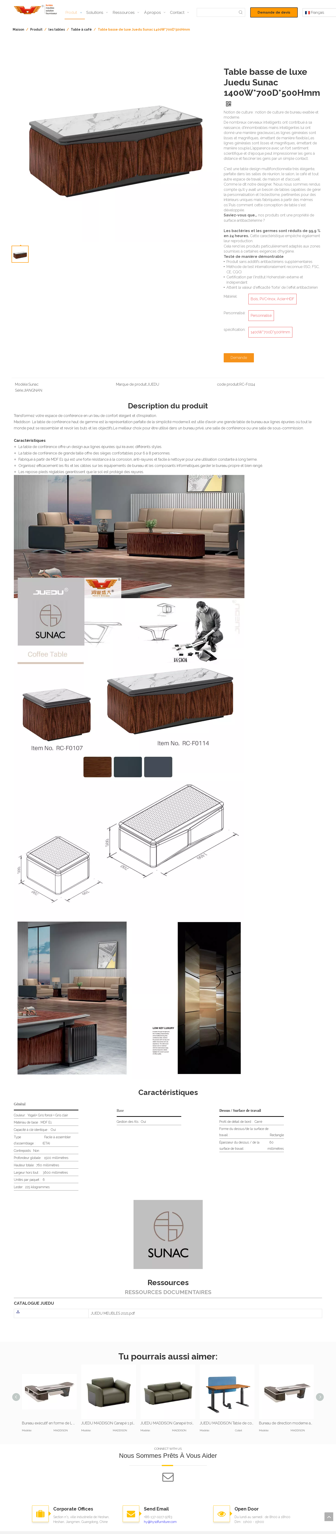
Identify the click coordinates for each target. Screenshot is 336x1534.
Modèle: (21, 384)
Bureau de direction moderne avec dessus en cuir (286, 1423)
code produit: (228, 384)
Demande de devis (274, 12)
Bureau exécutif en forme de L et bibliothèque (49, 1423)
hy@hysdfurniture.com (160, 1522)
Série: (19, 390)
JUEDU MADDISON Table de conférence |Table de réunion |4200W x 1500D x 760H (227, 1423)
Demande (239, 357)
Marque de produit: (131, 384)
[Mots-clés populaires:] (241, 12)
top (328, 1516)
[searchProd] (217, 12)
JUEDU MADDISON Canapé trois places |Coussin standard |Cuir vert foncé (167, 1423)
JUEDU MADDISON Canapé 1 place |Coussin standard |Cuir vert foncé (108, 1423)
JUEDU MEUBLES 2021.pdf (113, 1313)
